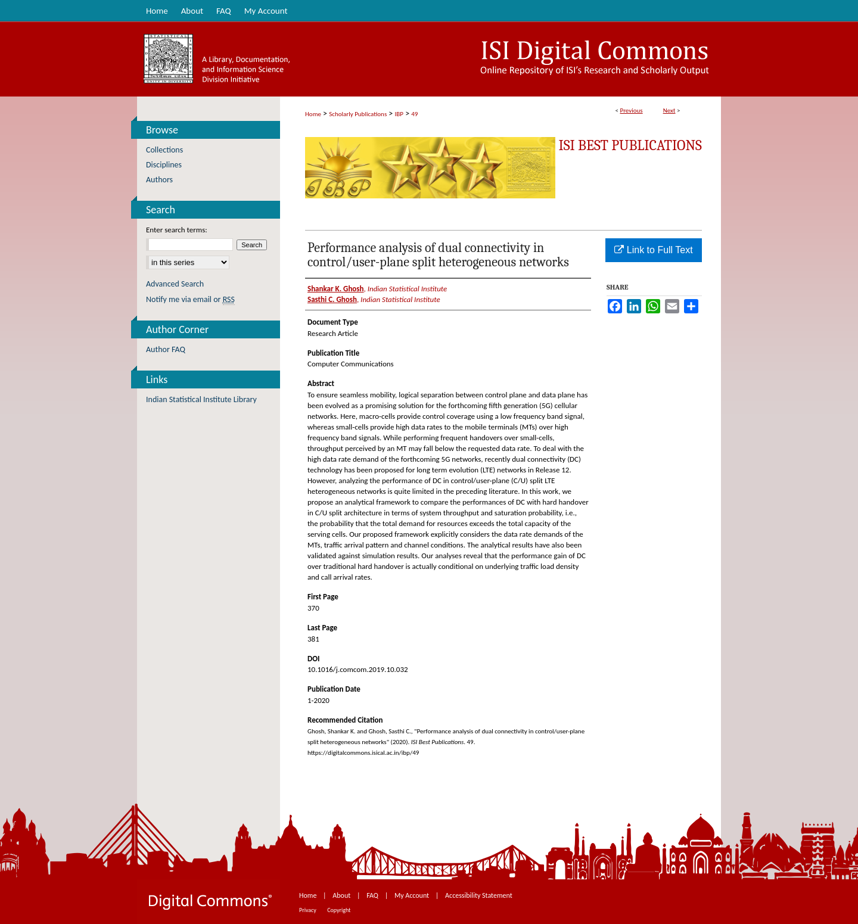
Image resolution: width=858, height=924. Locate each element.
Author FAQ (165, 349)
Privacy (308, 910)
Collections (164, 150)
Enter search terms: (176, 229)
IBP (399, 114)
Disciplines (164, 165)
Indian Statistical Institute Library (201, 399)
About (342, 895)
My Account (412, 895)
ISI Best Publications (630, 145)
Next (669, 110)
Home (313, 114)
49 (414, 114)
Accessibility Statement (478, 895)
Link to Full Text (653, 250)
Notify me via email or (190, 299)
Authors (159, 180)
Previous (631, 110)
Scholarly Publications (358, 114)
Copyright (338, 910)
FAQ (373, 895)
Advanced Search (175, 284)
